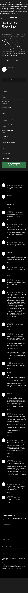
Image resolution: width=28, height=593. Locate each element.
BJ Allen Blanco (5, 136)
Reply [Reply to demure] (8, 237)
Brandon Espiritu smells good (8, 119)
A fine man (4, 90)
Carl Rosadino (8, 35)
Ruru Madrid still (5, 101)
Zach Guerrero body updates (8, 142)
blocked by (14, 164)
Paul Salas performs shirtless (8, 125)
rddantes (10, 68)
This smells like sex (6, 95)
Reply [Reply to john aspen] (8, 287)
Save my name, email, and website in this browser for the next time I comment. (14, 559)
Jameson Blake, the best (7, 130)
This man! (4, 113)
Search (24, 80)
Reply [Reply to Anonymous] (8, 191)
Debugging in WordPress (15, 8)
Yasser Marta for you (6, 107)
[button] (2, 18)
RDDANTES (14, 18)
